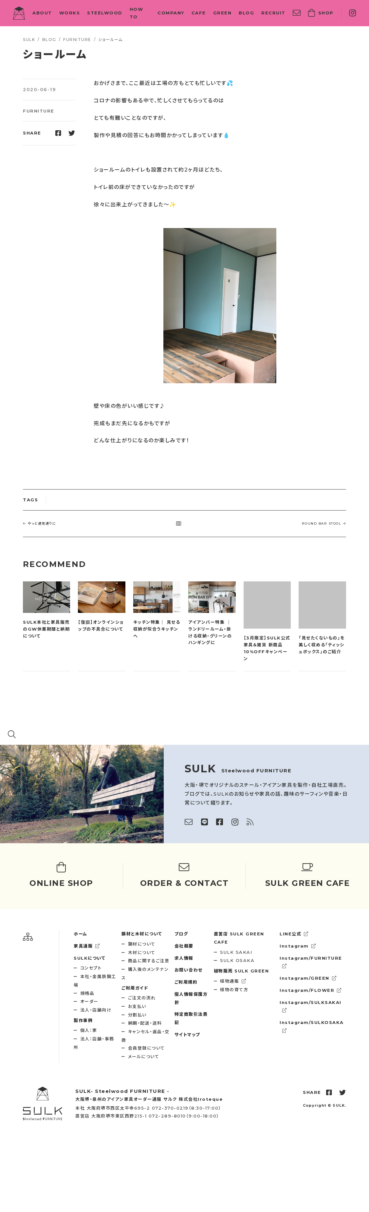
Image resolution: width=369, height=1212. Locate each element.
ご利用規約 (186, 982)
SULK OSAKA (237, 960)
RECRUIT (273, 12)
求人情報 (184, 958)
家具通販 (87, 946)
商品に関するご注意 (149, 960)
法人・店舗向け (96, 1010)
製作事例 (83, 1020)
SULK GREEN (241, 970)
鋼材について (142, 944)
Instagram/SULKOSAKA (312, 1026)
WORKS (69, 12)
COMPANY (170, 12)
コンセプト (91, 968)
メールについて (143, 1056)
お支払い (137, 1006)
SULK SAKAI (236, 952)
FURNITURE (38, 111)
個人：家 (88, 1030)
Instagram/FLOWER (311, 990)
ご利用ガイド (134, 988)
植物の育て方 (234, 989)
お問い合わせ (189, 969)
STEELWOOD (104, 12)
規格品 (87, 993)
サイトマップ (187, 1034)
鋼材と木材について (141, 933)
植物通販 (233, 981)
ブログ (181, 933)
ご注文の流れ (142, 997)
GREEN (222, 12)
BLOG (246, 12)
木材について (142, 952)
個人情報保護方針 (191, 998)
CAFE (199, 12)
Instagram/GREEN (308, 978)
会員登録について (146, 1048)
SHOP (321, 13)
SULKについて (89, 958)
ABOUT (42, 12)
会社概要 (184, 946)
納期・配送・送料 (145, 1023)
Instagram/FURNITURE (311, 962)
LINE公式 (294, 933)
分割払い (137, 1014)
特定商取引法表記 (191, 1018)
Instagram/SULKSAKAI (310, 1006)
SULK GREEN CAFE (239, 938)
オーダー (89, 1001)
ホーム (80, 933)
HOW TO (136, 13)
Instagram (298, 946)
